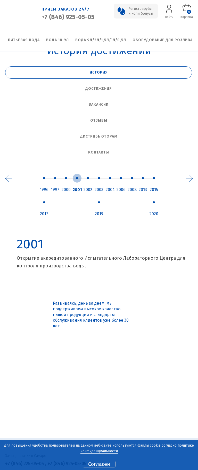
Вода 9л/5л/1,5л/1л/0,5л (100, 40)
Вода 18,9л (57, 40)
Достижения (98, 88)
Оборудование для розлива (163, 40)
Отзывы (98, 120)
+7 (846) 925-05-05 (68, 17)
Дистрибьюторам (98, 136)
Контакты (98, 152)
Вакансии (99, 104)
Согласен (99, 464)
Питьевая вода (24, 40)
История (99, 72)
